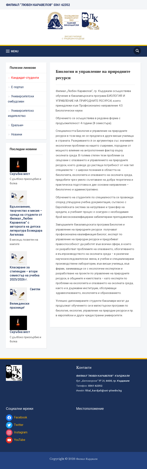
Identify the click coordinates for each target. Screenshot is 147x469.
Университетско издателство (21, 113)
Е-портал (17, 87)
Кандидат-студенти (25, 78)
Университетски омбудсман (21, 98)
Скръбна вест (20, 174)
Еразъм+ (17, 125)
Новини (16, 134)
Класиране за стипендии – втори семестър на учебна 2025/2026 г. (24, 273)
